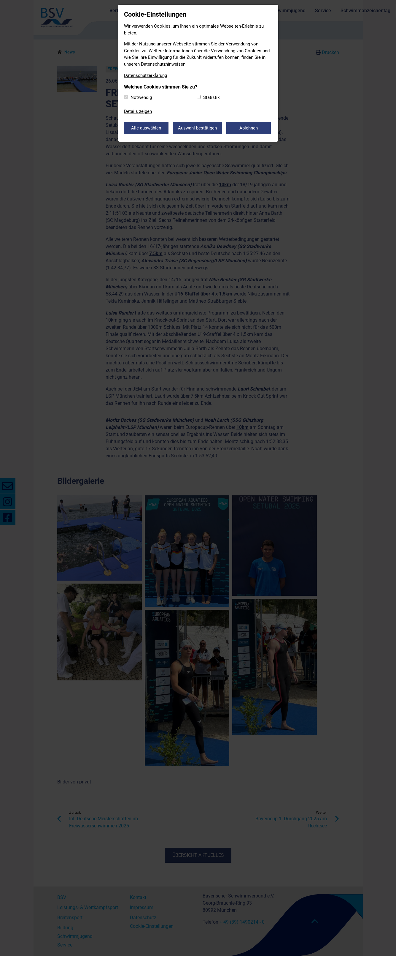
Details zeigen (138, 111)
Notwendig (141, 97)
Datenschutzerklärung (145, 75)
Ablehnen (248, 128)
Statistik (211, 97)
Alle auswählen (146, 128)
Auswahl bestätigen (197, 128)
